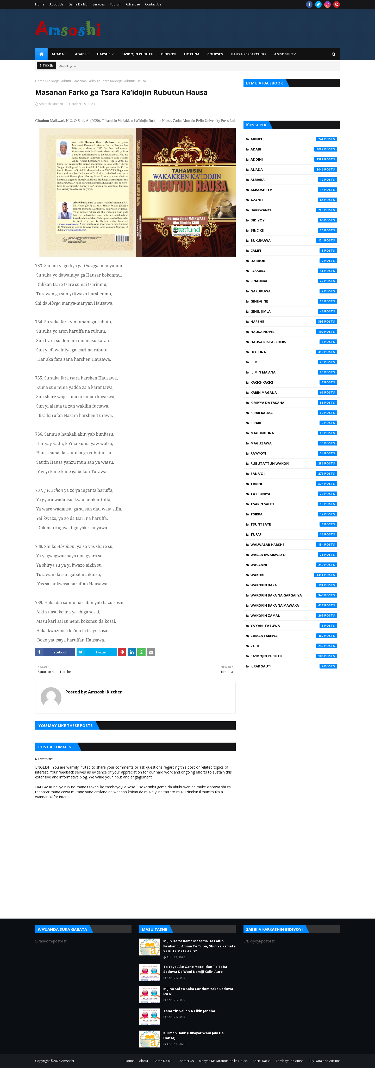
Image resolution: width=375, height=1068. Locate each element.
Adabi (294, 149)
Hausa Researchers (294, 341)
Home (39, 4)
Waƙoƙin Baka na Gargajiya (294, 595)
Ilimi (294, 362)
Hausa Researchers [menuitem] (248, 54)
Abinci (294, 139)
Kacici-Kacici (294, 382)
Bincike (294, 230)
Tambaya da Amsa (289, 1061)
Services (99, 4)
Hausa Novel (294, 331)
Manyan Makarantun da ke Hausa (223, 1061)
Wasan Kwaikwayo (294, 554)
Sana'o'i (294, 473)
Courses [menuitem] (215, 54)
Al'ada (294, 169)
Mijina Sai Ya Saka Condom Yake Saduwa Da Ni (198, 991)
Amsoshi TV (294, 189)
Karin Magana (294, 392)
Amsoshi (67, 1061)
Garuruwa (294, 291)
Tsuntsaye (294, 524)
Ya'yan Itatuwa (294, 625)
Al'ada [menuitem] (58, 54)
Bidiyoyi (294, 220)
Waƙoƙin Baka (294, 585)
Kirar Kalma (294, 412)
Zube (294, 646)
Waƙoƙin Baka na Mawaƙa (294, 605)
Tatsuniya (294, 494)
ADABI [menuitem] (80, 54)
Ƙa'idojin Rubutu (59, 81)
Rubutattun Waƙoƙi (294, 463)
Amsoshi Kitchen (51, 104)
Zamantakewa (294, 635)
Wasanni (294, 564)
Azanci (294, 200)
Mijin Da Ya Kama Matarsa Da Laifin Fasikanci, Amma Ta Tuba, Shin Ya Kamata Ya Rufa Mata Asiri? (199, 946)
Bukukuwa (294, 240)
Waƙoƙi (294, 575)
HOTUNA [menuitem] (191, 54)
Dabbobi (294, 260)
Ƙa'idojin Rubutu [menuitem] (137, 54)
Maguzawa (294, 443)
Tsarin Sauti (294, 504)
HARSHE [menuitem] (103, 54)
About (143, 1061)
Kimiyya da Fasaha (294, 402)
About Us (56, 4)
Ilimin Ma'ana (294, 372)
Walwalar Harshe (294, 544)
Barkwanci (294, 210)
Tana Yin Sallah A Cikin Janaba (189, 1010)
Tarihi (294, 483)
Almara (294, 179)
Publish (115, 4)
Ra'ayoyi (294, 453)
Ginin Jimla (294, 311)
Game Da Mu (78, 4)
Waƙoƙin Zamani (294, 615)
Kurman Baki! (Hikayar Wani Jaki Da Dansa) (193, 1035)
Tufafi (294, 534)
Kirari (294, 423)
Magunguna (294, 433)
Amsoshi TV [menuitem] (285, 54)
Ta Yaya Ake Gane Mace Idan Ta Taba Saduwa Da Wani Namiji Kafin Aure (195, 969)
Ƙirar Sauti (294, 666)
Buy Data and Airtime (324, 1061)
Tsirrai (294, 514)
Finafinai (294, 281)
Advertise (133, 4)
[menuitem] (41, 54)
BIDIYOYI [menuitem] (168, 54)
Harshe (294, 321)
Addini (294, 159)
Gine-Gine (294, 301)
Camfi (294, 250)
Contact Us (153, 4)
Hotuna (294, 352)
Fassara (294, 270)
